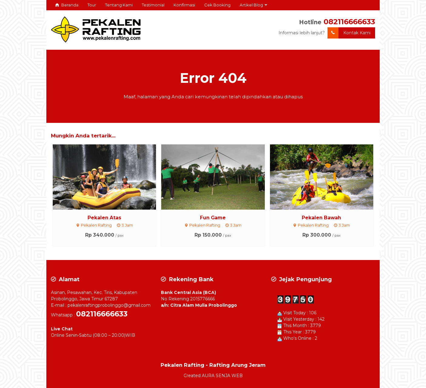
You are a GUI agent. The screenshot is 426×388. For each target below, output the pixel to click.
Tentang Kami (119, 4)
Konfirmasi (184, 4)
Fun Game (213, 218)
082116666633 (349, 21)
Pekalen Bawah (321, 218)
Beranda (66, 4)
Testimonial (153, 4)
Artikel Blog (251, 4)
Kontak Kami (349, 33)
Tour (92, 4)
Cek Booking (217, 4)
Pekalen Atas (104, 218)
